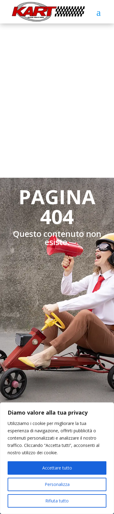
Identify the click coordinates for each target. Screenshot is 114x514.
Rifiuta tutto (57, 501)
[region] (57, 458)
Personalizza (57, 484)
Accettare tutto (57, 468)
